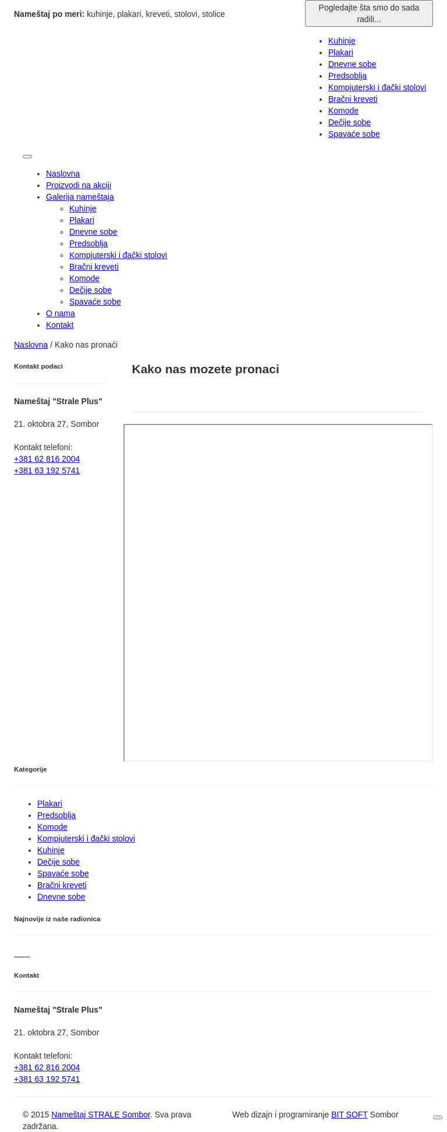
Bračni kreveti (94, 266)
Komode (84, 278)
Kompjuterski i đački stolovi (118, 255)
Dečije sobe (90, 290)
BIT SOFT (349, 1114)
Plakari (81, 220)
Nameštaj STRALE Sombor (100, 1114)
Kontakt (59, 325)
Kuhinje (83, 208)
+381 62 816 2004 (47, 1067)
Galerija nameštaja (80, 196)
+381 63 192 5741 (47, 1079)
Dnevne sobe (93, 231)
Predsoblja (88, 243)
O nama (60, 313)
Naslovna (63, 173)
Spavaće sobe (95, 301)
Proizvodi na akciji (78, 185)
